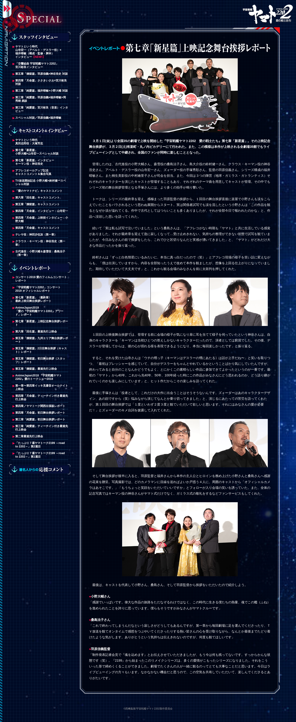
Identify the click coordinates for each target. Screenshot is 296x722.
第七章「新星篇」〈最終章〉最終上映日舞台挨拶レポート (33, 299)
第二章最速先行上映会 (29, 436)
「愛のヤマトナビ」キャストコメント (38, 190)
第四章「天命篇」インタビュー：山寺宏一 (41, 211)
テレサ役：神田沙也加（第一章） (36, 234)
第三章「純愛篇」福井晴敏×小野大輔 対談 (41, 90)
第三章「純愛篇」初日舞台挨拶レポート (40, 419)
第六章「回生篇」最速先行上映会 (36, 331)
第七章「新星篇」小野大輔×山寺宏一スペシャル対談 (37, 152)
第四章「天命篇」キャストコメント (37, 227)
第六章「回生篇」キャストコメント (37, 197)
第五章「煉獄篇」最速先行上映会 (36, 368)
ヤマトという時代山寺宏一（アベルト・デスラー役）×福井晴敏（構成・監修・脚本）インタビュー (38, 52)
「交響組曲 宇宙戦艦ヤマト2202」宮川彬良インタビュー (37, 65)
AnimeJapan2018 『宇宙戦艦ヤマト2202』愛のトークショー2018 (38, 377)
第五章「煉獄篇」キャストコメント (37, 204)
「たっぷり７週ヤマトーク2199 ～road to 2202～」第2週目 (40, 444)
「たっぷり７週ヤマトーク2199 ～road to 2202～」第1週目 (40, 455)
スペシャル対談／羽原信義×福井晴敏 (38, 117)
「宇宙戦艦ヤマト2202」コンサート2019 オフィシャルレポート (38, 289)
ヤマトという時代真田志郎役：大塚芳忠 (29, 141)
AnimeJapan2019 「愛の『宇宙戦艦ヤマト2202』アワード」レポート (39, 311)
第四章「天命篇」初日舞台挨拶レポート (40, 412)
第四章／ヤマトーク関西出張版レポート (40, 406)
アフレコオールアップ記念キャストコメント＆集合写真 (33, 172)
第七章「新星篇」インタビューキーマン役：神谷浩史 (34, 162)
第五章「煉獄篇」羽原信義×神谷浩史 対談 (41, 73)
